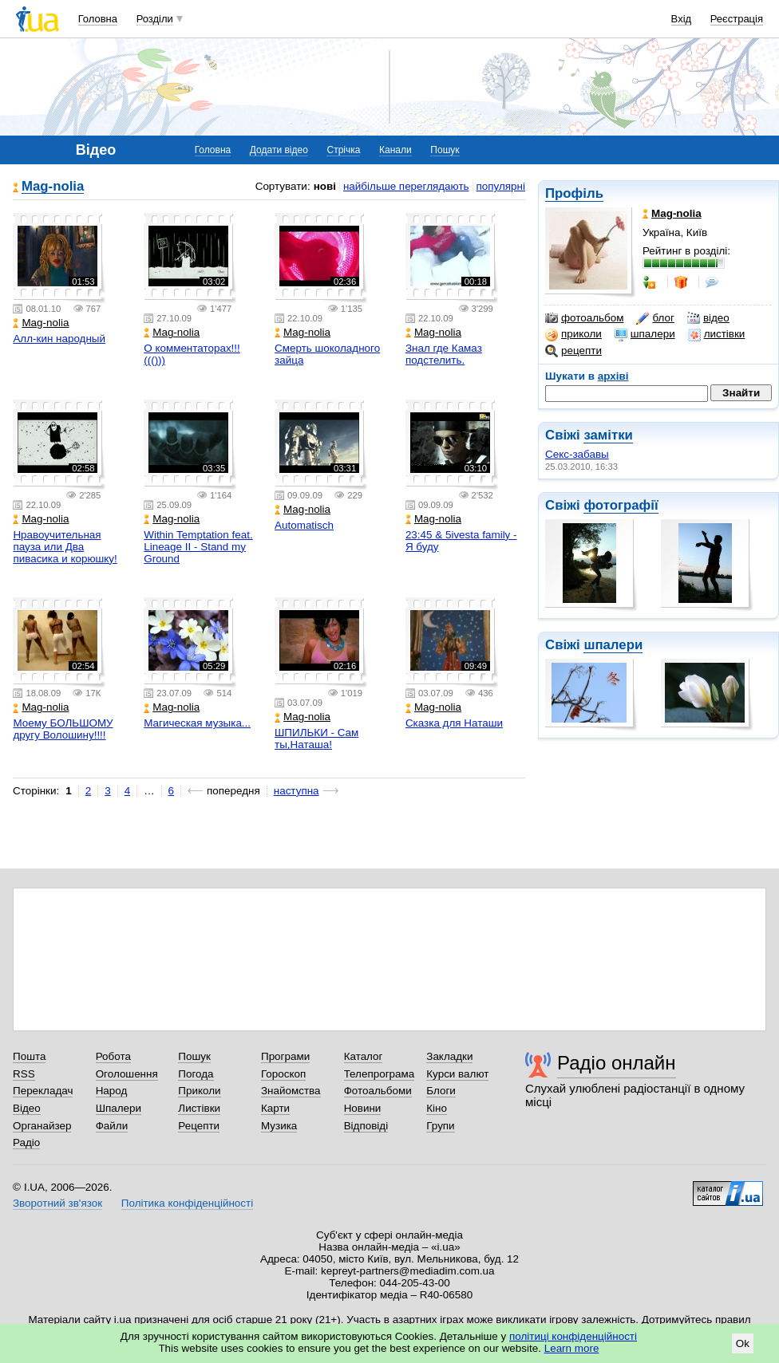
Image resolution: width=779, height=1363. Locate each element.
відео (708, 318)
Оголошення (127, 1074)
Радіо (26, 1142)
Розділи (154, 19)
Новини (363, 1108)
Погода (195, 1074)
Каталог (363, 1056)
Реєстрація (736, 19)
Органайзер (42, 1126)
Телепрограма (379, 1074)
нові (325, 186)
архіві (613, 376)
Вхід (681, 19)
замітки (608, 435)
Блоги (441, 1091)
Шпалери (118, 1108)
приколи (573, 334)
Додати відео (279, 150)
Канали (395, 150)
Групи (440, 1126)
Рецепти (198, 1126)
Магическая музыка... (197, 723)
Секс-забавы (577, 454)
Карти (275, 1108)
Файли (112, 1126)
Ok (742, 1343)
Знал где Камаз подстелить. (443, 354)
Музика (279, 1126)
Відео (27, 1108)
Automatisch (304, 525)
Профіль (574, 193)
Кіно (436, 1108)
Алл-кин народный (59, 339)
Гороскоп (283, 1074)
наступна (296, 791)
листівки (716, 334)
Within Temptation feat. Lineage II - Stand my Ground (198, 547)
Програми (285, 1056)
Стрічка (343, 150)
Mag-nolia (53, 187)
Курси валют (457, 1074)
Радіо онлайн (616, 1062)
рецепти (573, 351)
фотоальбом (584, 318)
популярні (500, 186)
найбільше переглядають (406, 186)
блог (655, 318)
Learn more (571, 1348)
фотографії (620, 505)
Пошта (29, 1056)
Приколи (199, 1091)
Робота (113, 1056)
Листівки (199, 1108)
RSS (24, 1074)
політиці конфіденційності (573, 1336)
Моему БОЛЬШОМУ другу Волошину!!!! (63, 729)
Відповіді (366, 1126)
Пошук (444, 150)
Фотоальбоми (378, 1091)
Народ (112, 1091)
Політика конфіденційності (187, 1203)
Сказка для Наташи (454, 723)
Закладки (449, 1056)
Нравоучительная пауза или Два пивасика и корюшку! (65, 547)
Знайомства (291, 1091)
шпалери (645, 334)
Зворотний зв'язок (57, 1203)
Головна (97, 19)
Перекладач (43, 1091)
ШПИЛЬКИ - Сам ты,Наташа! (316, 738)
